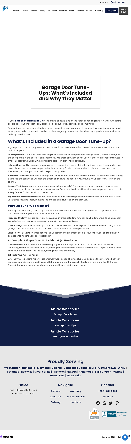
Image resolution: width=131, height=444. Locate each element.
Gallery (25, 10)
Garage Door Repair (65, 314)
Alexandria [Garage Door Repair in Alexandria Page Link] (73, 375)
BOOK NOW (124, 10)
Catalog (56, 402)
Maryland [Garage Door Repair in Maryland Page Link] (43, 368)
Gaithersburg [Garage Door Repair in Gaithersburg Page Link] (87, 368)
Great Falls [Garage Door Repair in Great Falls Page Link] (57, 375)
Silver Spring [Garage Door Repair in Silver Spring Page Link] (42, 371)
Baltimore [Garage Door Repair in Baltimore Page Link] (28, 368)
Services (55, 391)
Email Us (108, 396)
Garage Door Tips (65, 325)
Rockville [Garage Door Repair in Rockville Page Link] (26, 371)
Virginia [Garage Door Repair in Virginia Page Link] (57, 368)
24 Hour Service (75, 396)
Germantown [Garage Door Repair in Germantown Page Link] (107, 368)
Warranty (75, 391)
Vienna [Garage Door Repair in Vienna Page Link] (117, 371)
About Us (55, 396)
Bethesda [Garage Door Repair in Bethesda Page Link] (70, 368)
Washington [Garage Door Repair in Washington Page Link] (12, 368)
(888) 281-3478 (118, 2)
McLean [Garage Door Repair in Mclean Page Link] (72, 371)
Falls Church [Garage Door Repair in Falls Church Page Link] (103, 371)
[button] (33, 11)
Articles (89, 10)
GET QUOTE (112, 10)
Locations (75, 402)
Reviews (16, 10)
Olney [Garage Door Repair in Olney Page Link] (122, 368)
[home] (7, 9)
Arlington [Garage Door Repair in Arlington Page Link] (59, 371)
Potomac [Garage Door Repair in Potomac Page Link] (13, 371)
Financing (98, 10)
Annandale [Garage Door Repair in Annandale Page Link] (86, 371)
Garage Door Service (65, 336)
